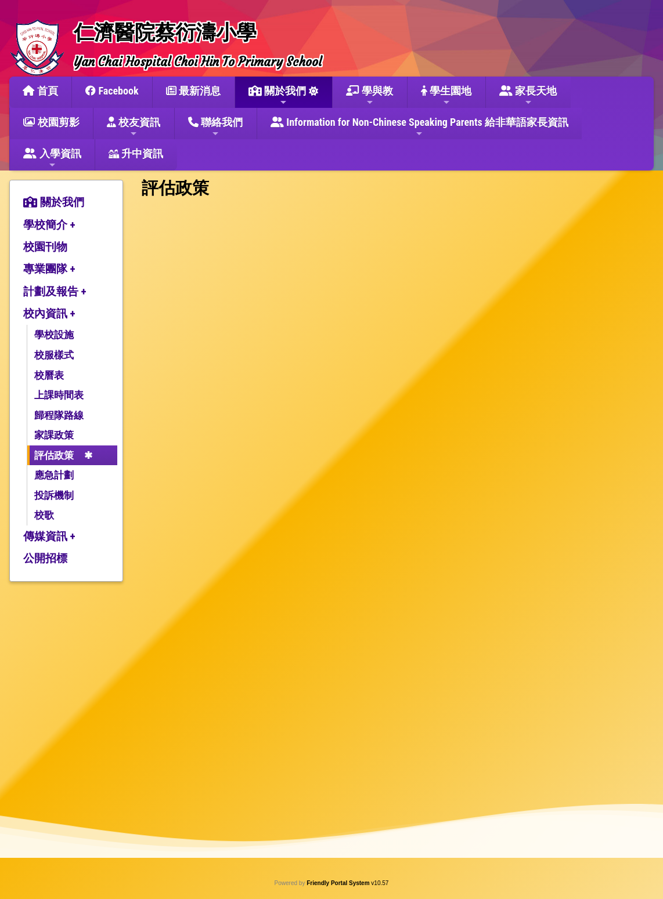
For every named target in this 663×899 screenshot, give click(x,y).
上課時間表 (59, 395)
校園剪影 (51, 122)
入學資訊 (52, 158)
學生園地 (446, 96)
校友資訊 (133, 127)
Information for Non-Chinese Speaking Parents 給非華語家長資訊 (419, 127)
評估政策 (54, 455)
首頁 (40, 91)
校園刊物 (45, 246)
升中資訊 (136, 153)
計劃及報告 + (55, 291)
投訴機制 (54, 495)
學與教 (369, 96)
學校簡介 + (49, 224)
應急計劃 (54, 475)
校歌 (44, 515)
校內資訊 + (49, 313)
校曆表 (49, 375)
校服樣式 (54, 355)
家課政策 (54, 435)
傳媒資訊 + (49, 536)
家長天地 (528, 96)
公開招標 (45, 558)
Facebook (111, 91)
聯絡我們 (215, 127)
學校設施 (54, 334)
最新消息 (193, 91)
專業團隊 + (49, 269)
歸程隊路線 (59, 415)
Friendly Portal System (339, 883)
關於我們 (277, 96)
